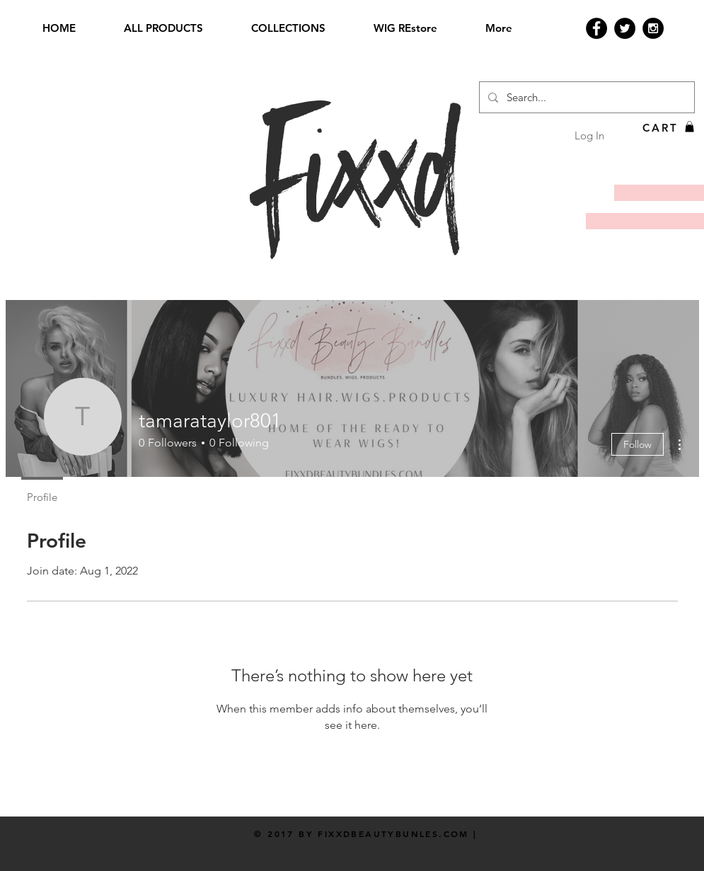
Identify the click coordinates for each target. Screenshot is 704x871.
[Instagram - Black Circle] (653, 28)
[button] (689, 126)
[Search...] (585, 97)
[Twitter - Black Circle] (624, 28)
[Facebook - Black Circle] (596, 28)
